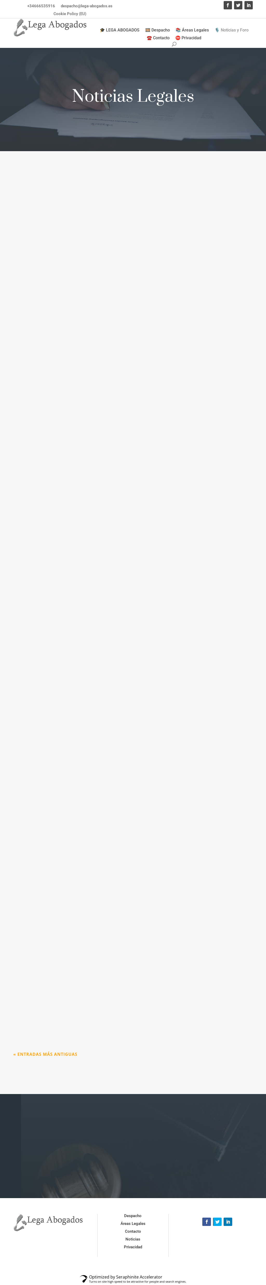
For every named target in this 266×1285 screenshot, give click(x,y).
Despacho (133, 1215)
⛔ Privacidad (188, 38)
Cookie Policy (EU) (70, 14)
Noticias (132, 1239)
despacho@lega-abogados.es (86, 6)
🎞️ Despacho (157, 30)
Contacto (133, 1231)
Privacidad (133, 1247)
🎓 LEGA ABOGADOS (119, 30)
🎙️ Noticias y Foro (232, 30)
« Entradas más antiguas (45, 1054)
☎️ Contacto (158, 38)
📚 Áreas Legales (192, 30)
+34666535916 (41, 6)
